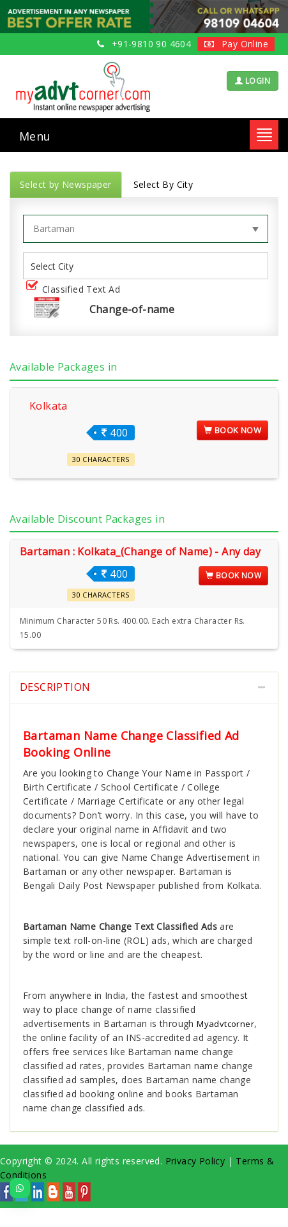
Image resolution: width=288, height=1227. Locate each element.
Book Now (232, 430)
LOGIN (252, 80)
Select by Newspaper (66, 184)
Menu (35, 136)
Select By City (163, 184)
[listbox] (56, 266)
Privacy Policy (195, 1161)
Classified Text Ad (75, 290)
